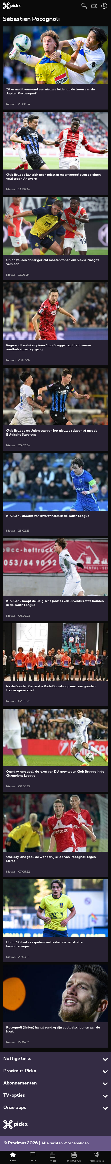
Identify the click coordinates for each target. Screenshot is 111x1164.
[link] (55, 68)
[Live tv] (33, 1157)
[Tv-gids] (53, 1157)
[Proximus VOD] (74, 1157)
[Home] (13, 1157)
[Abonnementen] (96, 1157)
